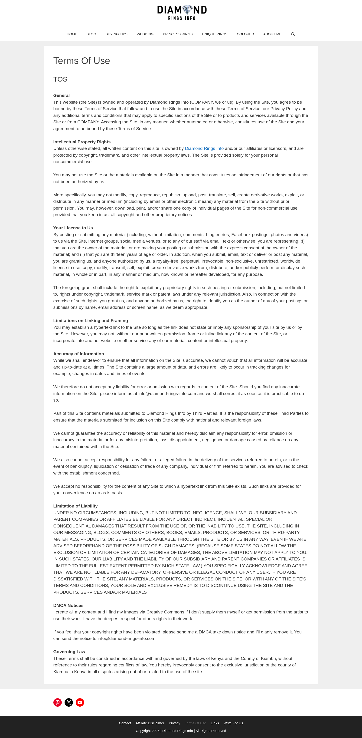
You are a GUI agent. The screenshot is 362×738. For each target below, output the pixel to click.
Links (215, 723)
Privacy (174, 723)
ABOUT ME (272, 34)
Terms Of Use (195, 723)
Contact (125, 723)
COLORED (245, 34)
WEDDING (145, 34)
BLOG (91, 34)
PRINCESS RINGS (178, 34)
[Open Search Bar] (293, 34)
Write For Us (233, 723)
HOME (72, 34)
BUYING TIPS (116, 34)
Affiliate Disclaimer (150, 723)
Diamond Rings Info (205, 148)
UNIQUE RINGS (215, 34)
